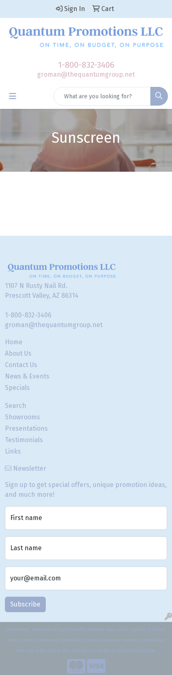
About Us (18, 353)
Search (15, 405)
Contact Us (21, 365)
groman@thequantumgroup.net (86, 74)
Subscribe (25, 604)
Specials (17, 388)
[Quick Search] (102, 96)
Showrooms (22, 417)
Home (13, 342)
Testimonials (24, 440)
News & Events (27, 376)
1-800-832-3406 (86, 65)
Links (13, 451)
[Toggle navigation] (12, 96)
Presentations (26, 428)
